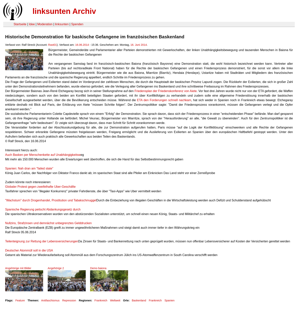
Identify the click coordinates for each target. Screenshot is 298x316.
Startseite (19, 24)
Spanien (169, 300)
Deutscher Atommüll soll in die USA (29, 250)
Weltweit (115, 300)
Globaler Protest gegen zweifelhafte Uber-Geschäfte (40, 186)
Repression (69, 300)
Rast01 (52, 44)
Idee (32, 24)
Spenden (77, 24)
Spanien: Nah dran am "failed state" (29, 168)
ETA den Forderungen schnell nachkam (164, 100)
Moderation (44, 24)
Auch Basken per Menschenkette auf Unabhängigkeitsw (43, 154)
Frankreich (100, 300)
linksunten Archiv (64, 11)
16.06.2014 (82, 44)
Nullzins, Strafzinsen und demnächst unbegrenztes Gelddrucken (48, 223)
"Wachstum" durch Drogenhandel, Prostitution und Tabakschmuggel (50, 200)
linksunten (62, 24)
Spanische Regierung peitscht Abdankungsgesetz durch (43, 209)
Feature (20, 300)
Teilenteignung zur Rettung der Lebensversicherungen (41, 241)
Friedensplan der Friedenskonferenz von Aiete (166, 91)
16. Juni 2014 (138, 44)
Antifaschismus (50, 300)
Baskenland (139, 300)
